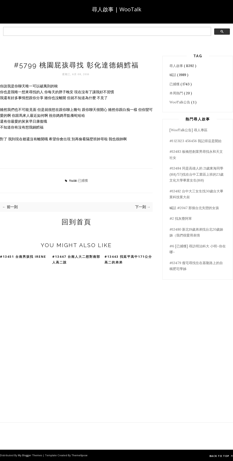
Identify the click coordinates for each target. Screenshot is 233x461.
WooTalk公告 (180, 102)
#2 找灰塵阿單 (180, 218)
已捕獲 (83, 180)
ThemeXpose (79, 455)
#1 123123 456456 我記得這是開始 (195, 141)
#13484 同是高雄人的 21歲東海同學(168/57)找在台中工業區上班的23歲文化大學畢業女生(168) (196, 174)
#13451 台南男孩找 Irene (23, 256)
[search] (106, 31)
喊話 (173, 75)
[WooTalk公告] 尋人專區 (188, 130)
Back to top (221, 456)
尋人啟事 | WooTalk (116, 9)
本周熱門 (176, 93)
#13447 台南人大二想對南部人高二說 (76, 259)
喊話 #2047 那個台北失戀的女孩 (194, 208)
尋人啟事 (176, 66)
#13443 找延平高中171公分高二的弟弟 (128, 259)
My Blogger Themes (30, 455)
